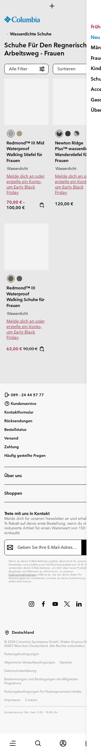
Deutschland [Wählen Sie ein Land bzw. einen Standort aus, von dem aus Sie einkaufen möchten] (23, 632)
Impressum (12, 700)
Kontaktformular (18, 412)
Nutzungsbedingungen (21, 654)
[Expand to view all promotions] (50, 6)
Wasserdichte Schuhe (30, 34)
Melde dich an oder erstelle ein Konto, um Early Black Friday (25, 184)
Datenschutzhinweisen (22, 574)
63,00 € (14, 348)
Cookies (31, 700)
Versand (11, 438)
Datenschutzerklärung (20, 670)
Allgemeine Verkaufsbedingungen (29, 662)
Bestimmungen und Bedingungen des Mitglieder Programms (41, 681)
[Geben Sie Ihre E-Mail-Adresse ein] (47, 547)
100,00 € (15, 207)
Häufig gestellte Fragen (25, 455)
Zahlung (11, 446)
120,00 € (64, 203)
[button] (12, 743)
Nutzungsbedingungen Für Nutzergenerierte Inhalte (42, 691)
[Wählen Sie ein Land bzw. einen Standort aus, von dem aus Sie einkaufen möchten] (7, 632)
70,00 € (14, 202)
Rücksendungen (18, 420)
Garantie (66, 662)
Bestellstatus (15, 429)
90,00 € (30, 348)
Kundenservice (20, 403)
